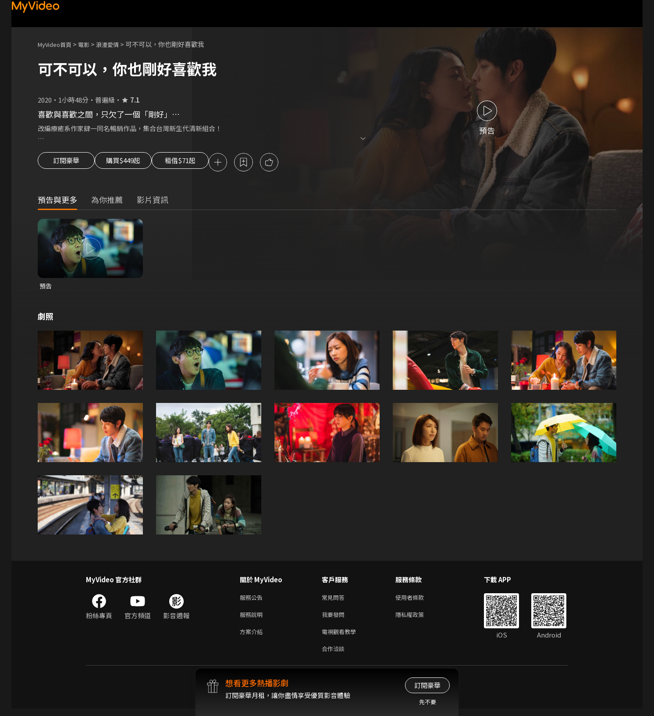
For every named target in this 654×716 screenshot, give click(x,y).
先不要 (427, 702)
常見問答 (335, 600)
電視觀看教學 (341, 636)
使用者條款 (417, 600)
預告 (46, 287)
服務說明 (253, 618)
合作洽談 (335, 655)
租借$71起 (201, 163)
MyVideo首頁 (58, 44)
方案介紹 (253, 636)
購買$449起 (133, 163)
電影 (90, 44)
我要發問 (335, 618)
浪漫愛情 (117, 44)
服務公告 (253, 600)
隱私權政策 (417, 618)
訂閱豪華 (66, 163)
